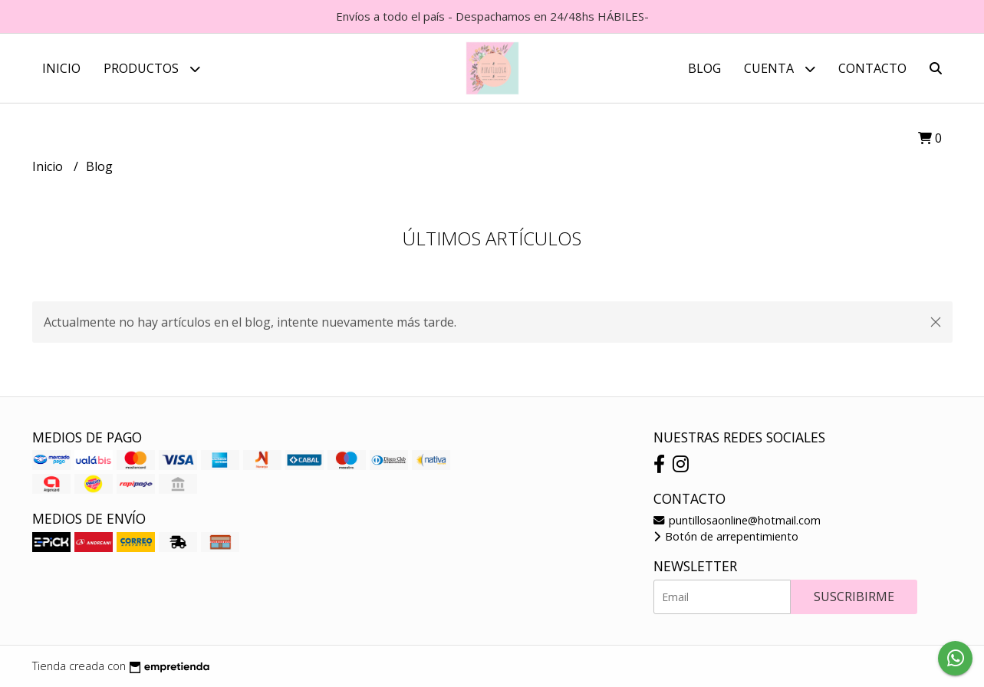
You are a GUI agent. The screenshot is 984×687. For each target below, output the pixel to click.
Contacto (872, 68)
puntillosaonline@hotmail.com (737, 520)
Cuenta (779, 69)
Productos (152, 69)
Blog (704, 68)
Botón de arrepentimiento (725, 536)
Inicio (61, 68)
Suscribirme (854, 596)
